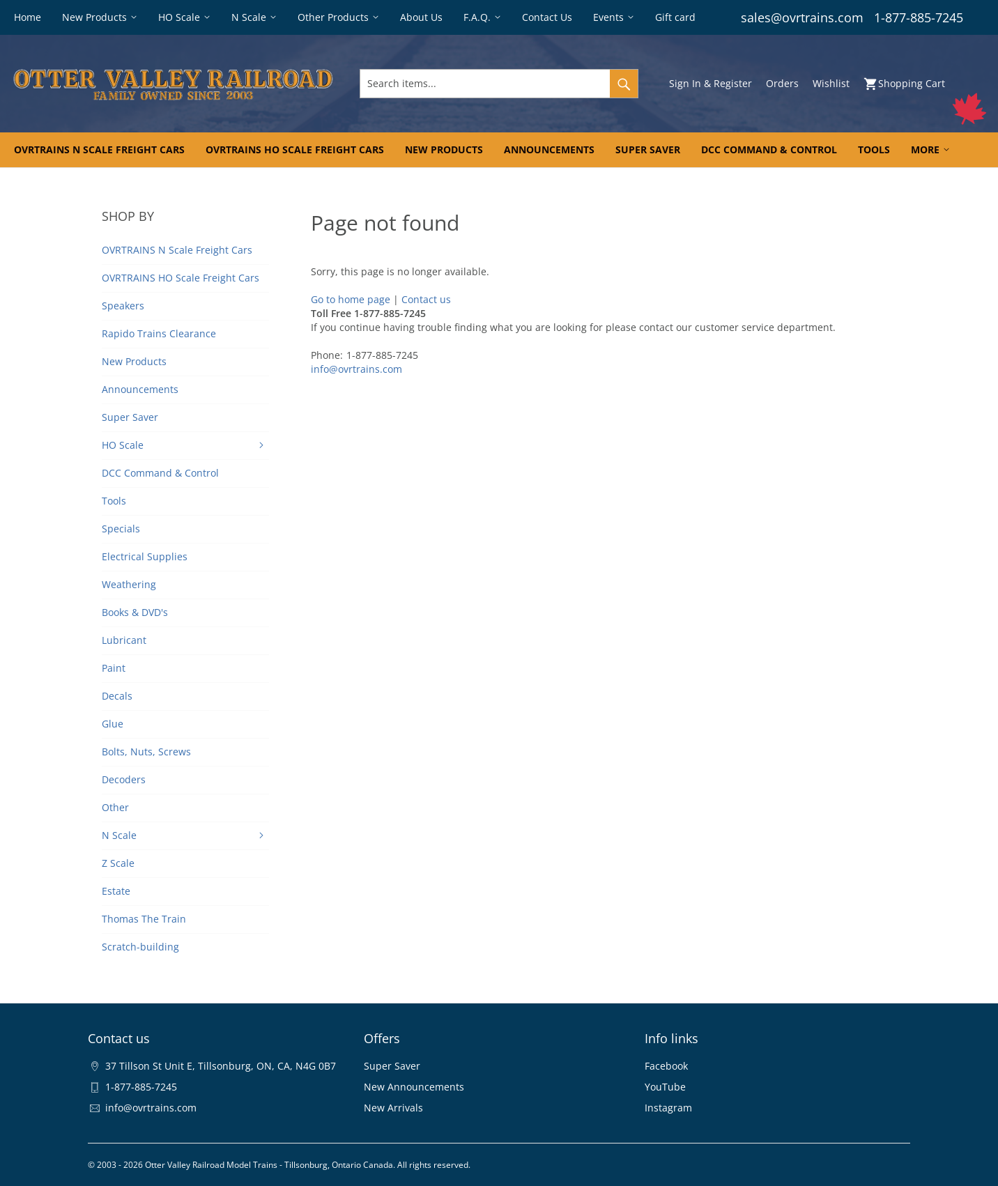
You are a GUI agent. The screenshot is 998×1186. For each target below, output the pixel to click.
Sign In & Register (710, 83)
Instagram (668, 1107)
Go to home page (350, 299)
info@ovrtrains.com (356, 369)
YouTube (665, 1086)
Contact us (426, 299)
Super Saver (392, 1065)
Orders (782, 83)
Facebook (666, 1065)
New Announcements (414, 1086)
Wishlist (831, 83)
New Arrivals (393, 1107)
